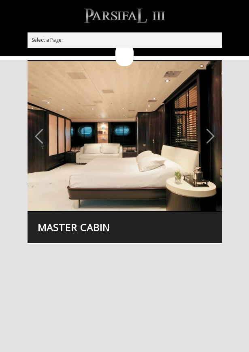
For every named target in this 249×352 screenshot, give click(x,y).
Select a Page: (47, 39)
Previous (39, 136)
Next (210, 136)
